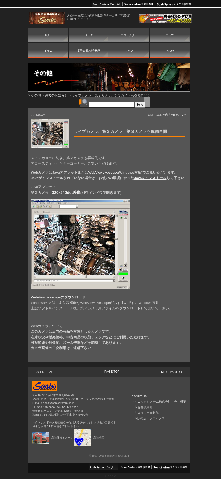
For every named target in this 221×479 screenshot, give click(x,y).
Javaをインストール (150, 178)
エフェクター (129, 35)
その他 (170, 50)
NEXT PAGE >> (172, 372)
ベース (89, 35)
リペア (129, 50)
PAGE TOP (112, 371)
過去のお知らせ (56, 95)
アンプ (170, 35)
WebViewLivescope (103, 172)
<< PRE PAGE (46, 372)
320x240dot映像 (66, 192)
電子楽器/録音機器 (88, 50)
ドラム (48, 50)
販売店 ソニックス (151, 418)
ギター (48, 35)
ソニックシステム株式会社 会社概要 (160, 401)
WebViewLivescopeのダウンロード (58, 297)
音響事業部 (144, 407)
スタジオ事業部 (148, 412)
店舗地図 (89, 437)
